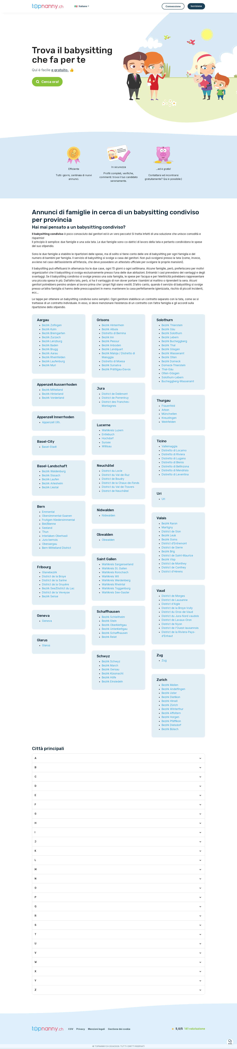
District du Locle (112, 470)
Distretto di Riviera (173, 454)
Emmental (48, 511)
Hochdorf (107, 438)
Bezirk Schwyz (111, 661)
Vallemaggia (169, 446)
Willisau (107, 446)
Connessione (173, 6)
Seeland (47, 527)
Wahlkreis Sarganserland (117, 564)
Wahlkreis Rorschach (115, 572)
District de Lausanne (175, 600)
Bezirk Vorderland (53, 397)
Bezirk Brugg (50, 349)
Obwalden (108, 539)
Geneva (47, 620)
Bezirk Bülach (170, 729)
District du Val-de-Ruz (116, 475)
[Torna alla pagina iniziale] (47, 6)
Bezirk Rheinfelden (53, 357)
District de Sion (171, 531)
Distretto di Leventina (175, 474)
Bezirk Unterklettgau (114, 628)
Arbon (165, 409)
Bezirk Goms (169, 539)
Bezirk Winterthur (172, 709)
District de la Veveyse (56, 592)
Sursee (106, 442)
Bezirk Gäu (168, 329)
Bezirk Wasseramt (173, 353)
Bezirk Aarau (50, 353)
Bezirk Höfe (109, 677)
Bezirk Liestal (50, 487)
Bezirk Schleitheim (113, 617)
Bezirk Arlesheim (52, 483)
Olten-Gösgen (170, 373)
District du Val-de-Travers (118, 486)
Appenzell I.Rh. (51, 422)
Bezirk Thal (168, 345)
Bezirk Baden (50, 345)
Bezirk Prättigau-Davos (116, 369)
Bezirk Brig (168, 551)
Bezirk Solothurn (172, 333)
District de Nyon (172, 624)
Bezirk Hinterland (52, 393)
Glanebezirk (49, 572)
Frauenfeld (168, 405)
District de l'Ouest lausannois (180, 628)
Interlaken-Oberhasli (55, 535)
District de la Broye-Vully (177, 608)
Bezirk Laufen (50, 479)
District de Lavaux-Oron (177, 620)
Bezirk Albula (110, 329)
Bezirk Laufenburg (53, 361)
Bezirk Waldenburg (54, 471)
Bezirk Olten (169, 357)
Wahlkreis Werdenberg (116, 580)
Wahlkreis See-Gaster (115, 592)
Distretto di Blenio (173, 462)
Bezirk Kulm (49, 329)
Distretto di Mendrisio (175, 470)
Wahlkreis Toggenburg (116, 588)
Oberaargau (49, 543)
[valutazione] (187, 1029)
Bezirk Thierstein (172, 325)
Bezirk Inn (108, 337)
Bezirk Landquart (112, 349)
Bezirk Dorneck (171, 361)
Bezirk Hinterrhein (113, 325)
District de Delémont (115, 393)
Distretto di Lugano (174, 458)
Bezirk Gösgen (171, 349)
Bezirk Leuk (169, 535)
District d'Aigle (171, 603)
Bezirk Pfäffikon (171, 721)
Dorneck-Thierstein (174, 365)
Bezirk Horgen (170, 717)
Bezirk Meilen (170, 685)
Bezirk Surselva (111, 365)
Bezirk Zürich (170, 705)
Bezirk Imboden (111, 345)
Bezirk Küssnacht (112, 673)
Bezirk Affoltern (171, 713)
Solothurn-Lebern (172, 377)
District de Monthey (174, 563)
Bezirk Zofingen (52, 325)
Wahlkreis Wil (110, 576)
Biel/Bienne (49, 523)
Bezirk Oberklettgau (114, 625)
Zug (164, 660)
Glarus (46, 645)
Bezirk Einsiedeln (112, 681)
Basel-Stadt (49, 446)
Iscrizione (196, 6)
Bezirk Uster (169, 693)
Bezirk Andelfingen (173, 689)
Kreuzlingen (169, 417)
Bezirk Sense (50, 596)
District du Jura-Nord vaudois (180, 616)
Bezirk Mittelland (52, 389)
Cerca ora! (47, 82)
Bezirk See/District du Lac (58, 588)
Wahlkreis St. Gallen (114, 568)
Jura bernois (50, 539)
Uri (163, 499)
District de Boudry (113, 478)
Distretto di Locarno (174, 450)
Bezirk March (110, 665)
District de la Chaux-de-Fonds (120, 483)
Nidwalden (108, 515)
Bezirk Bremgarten (53, 333)
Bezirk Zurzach (51, 337)
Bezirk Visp (168, 559)
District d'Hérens (172, 571)
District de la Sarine (54, 580)
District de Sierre (172, 547)
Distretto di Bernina (114, 333)
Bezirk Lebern (170, 337)
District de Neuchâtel (115, 491)
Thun (45, 531)
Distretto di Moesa (113, 361)
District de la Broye (54, 576)
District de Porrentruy (115, 397)
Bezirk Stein (109, 620)
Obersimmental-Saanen (57, 515)
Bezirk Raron (169, 523)
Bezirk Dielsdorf (171, 725)
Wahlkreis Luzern (112, 430)
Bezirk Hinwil (170, 701)
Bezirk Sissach (51, 475)
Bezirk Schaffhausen (115, 633)
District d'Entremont (174, 543)
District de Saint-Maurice (177, 555)
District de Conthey (174, 567)
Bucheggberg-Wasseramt (178, 381)
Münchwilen (169, 413)
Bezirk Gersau (110, 669)
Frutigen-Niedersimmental (58, 519)
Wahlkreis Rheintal (113, 584)
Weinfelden (169, 421)
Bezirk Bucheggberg (174, 341)
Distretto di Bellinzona (175, 466)
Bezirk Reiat (109, 636)
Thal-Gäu (167, 369)
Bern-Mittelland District (56, 547)
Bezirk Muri (49, 365)
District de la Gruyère (55, 584)
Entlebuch (108, 434)
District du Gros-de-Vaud (177, 612)
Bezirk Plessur (110, 341)
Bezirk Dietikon (171, 697)
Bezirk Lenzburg (52, 341)
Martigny (167, 527)
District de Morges (173, 595)
